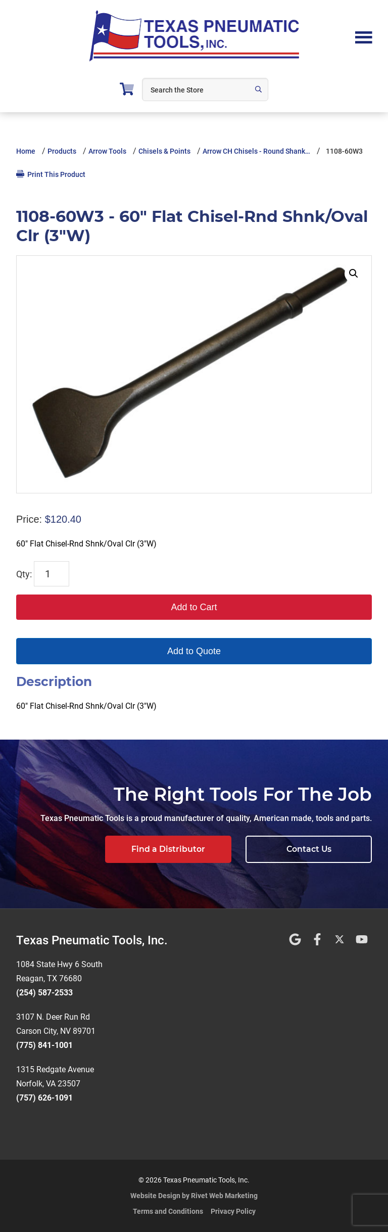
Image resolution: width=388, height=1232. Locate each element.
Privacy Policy (233, 1211)
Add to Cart (194, 607)
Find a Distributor (168, 849)
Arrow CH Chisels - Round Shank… (256, 151)
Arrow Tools (107, 151)
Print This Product (50, 174)
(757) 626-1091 (44, 1098)
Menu (364, 36)
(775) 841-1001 (44, 1045)
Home (25, 151)
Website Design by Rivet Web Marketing (194, 1196)
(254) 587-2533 (44, 992)
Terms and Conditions (168, 1211)
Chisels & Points (164, 151)
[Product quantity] (51, 573)
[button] (354, 273)
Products (61, 151)
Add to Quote (194, 651)
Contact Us (308, 849)
